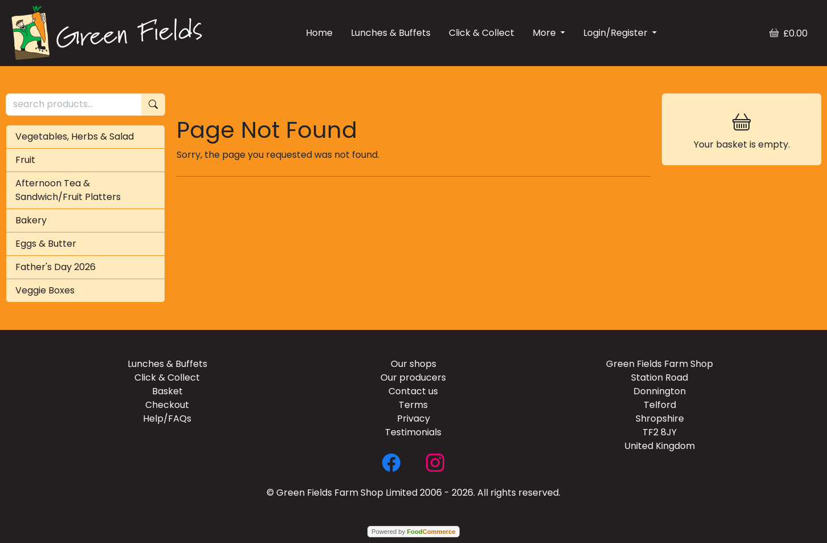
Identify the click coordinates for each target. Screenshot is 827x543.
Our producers (413, 377)
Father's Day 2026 (55, 266)
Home (319, 32)
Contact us (413, 391)
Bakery (31, 220)
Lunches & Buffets (391, 32)
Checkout (167, 404)
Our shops (413, 363)
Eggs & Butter (45, 243)
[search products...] (74, 104)
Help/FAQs (167, 418)
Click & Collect (481, 32)
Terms (413, 404)
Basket (167, 391)
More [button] (545, 32)
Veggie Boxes (45, 290)
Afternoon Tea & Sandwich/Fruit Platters (68, 190)
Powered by (413, 531)
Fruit (25, 159)
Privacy (413, 418)
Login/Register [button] (616, 32)
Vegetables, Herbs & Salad (74, 136)
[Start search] (153, 104)
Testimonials (413, 432)
